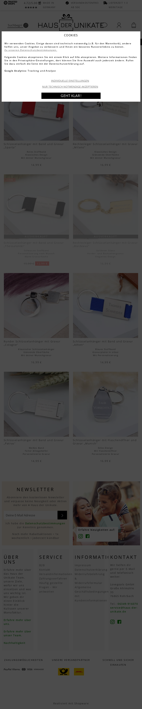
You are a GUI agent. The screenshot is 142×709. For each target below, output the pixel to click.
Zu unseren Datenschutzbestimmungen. (30, 50)
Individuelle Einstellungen (70, 80)
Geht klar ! (71, 95)
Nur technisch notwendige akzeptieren (70, 86)
